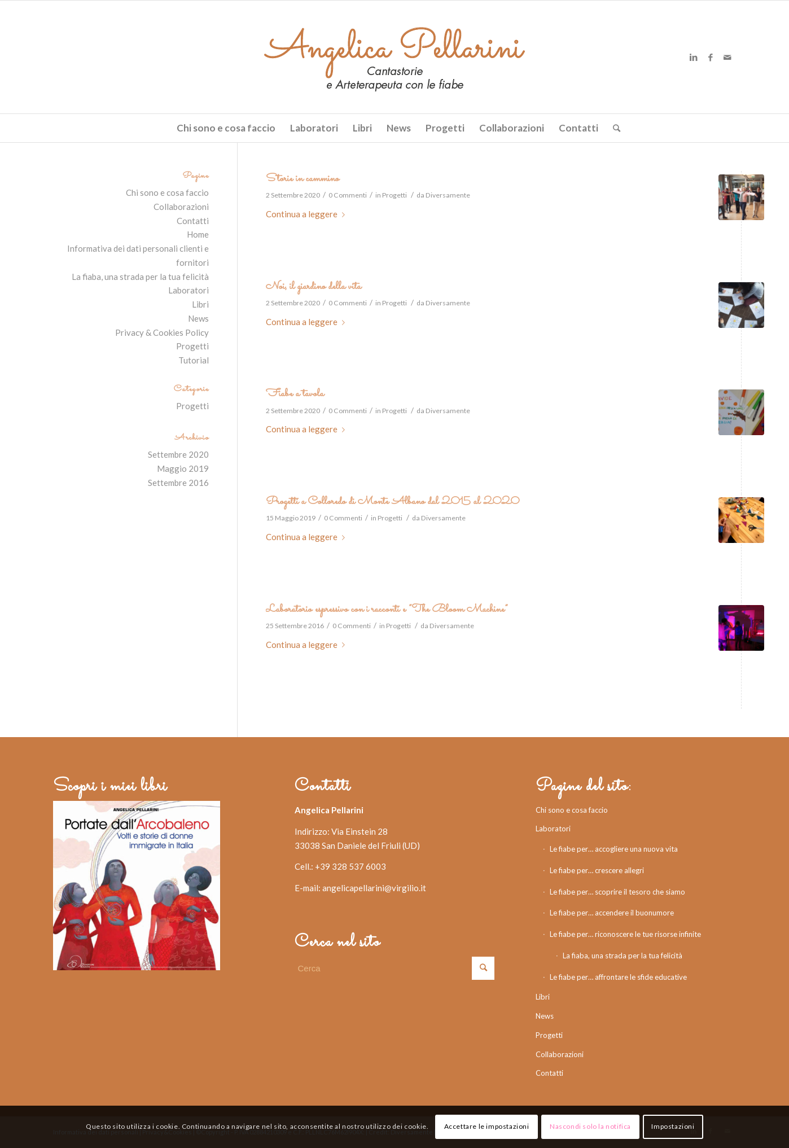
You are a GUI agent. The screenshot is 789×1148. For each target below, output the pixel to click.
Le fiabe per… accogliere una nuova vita (614, 848)
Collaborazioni (181, 206)
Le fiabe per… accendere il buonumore (612, 912)
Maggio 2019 (183, 468)
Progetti (394, 195)
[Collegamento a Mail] (727, 57)
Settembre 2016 (178, 482)
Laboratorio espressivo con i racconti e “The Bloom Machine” (387, 609)
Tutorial (193, 360)
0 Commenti (347, 195)
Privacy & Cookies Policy (162, 332)
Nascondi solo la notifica (590, 1126)
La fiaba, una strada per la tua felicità (140, 276)
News (198, 318)
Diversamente (448, 195)
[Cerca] (613, 128)
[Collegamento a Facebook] (710, 57)
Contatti (193, 221)
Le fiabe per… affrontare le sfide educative (618, 977)
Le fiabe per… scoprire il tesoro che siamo (617, 891)
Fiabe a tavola (295, 393)
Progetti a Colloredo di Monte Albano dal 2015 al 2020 (392, 501)
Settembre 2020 (178, 454)
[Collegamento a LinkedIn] (693, 57)
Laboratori (188, 290)
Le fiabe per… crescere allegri (597, 870)
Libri (200, 304)
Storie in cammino (302, 178)
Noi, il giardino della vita (313, 286)
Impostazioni (672, 1126)
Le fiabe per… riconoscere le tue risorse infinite (625, 934)
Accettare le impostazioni (486, 1126)
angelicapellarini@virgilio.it (374, 888)
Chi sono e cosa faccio (167, 192)
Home (198, 234)
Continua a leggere (307, 214)
